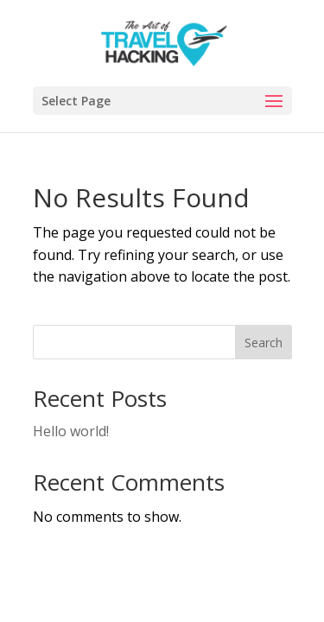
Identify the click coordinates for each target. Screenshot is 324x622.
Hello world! (71, 431)
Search (264, 342)
